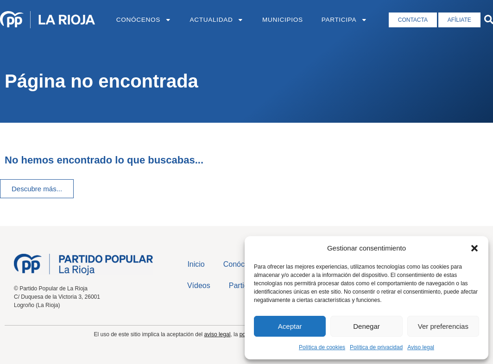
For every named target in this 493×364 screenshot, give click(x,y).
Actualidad (217, 20)
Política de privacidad (376, 347)
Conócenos (143, 20)
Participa (344, 20)
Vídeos (198, 285)
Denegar (366, 326)
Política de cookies (322, 347)
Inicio (195, 264)
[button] (474, 248)
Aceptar (290, 326)
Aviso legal (420, 347)
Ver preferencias (443, 326)
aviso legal (217, 334)
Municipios (282, 19)
